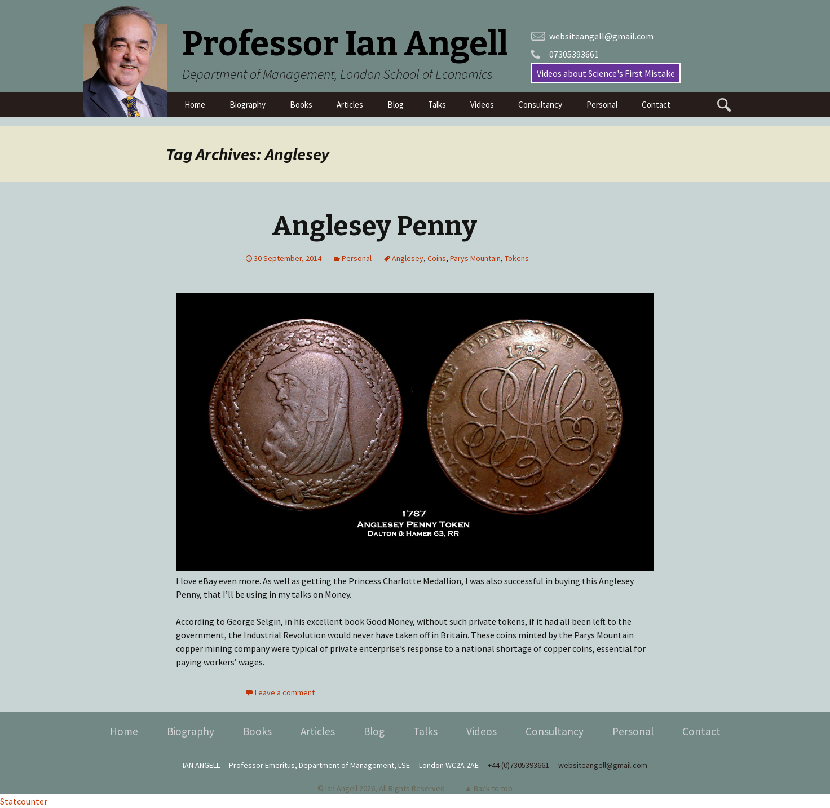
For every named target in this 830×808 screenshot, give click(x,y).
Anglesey (407, 258)
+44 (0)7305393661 (518, 765)
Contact (656, 104)
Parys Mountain (475, 258)
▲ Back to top (489, 788)
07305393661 (574, 54)
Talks (437, 104)
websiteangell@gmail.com (601, 36)
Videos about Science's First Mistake (606, 73)
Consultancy (540, 104)
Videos (482, 104)
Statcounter (23, 801)
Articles (350, 104)
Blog (395, 104)
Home (194, 104)
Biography (247, 104)
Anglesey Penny (374, 226)
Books (301, 104)
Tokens (517, 258)
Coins (436, 258)
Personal (601, 104)
